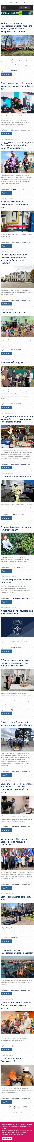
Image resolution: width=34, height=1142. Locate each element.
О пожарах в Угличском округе (16, 476)
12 (14, 1109)
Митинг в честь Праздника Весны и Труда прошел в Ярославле (14, 842)
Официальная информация (19, 130)
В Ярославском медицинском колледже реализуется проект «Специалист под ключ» (16, 663)
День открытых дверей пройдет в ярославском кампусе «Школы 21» (17, 86)
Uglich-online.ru (17, 2)
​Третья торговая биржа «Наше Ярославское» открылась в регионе (16, 1005)
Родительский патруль (12, 362)
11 (29, 1107)
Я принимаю (7, 1138)
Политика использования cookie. (13, 1134)
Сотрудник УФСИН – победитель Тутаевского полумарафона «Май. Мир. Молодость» (17, 145)
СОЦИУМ (14, 71)
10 (25, 1107)
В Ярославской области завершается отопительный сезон (14, 204)
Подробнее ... (6, 74)
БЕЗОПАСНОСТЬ (16, 189)
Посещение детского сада (14, 312)
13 (18, 1109)
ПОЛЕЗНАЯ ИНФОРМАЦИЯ (19, 598)
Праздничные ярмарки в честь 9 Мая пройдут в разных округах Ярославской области (17, 419)
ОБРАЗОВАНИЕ (16, 567)
